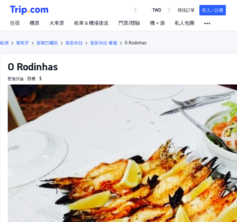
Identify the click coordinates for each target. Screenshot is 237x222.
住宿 (15, 23)
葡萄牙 (22, 42)
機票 (35, 23)
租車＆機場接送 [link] (91, 23)
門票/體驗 (129, 23)
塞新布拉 (74, 42)
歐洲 (4, 42)
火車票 (56, 23)
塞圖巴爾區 (47, 42)
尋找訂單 (186, 10)
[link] (135, 10)
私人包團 (184, 23)
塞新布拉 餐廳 (103, 42)
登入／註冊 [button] (212, 10)
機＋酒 (157, 23)
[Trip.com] (29, 10)
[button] (152, 10)
